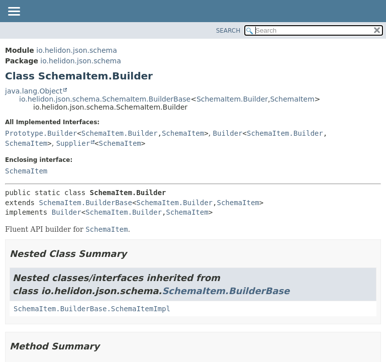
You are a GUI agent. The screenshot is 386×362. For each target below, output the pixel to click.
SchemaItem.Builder (232, 99)
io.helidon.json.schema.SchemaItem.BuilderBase (104, 99)
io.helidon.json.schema (76, 50)
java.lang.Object (33, 91)
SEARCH (228, 30)
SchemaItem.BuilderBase (85, 203)
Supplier (73, 143)
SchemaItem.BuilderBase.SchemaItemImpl (92, 309)
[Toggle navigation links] (13, 12)
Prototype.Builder (41, 133)
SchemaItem (292, 99)
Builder (228, 133)
